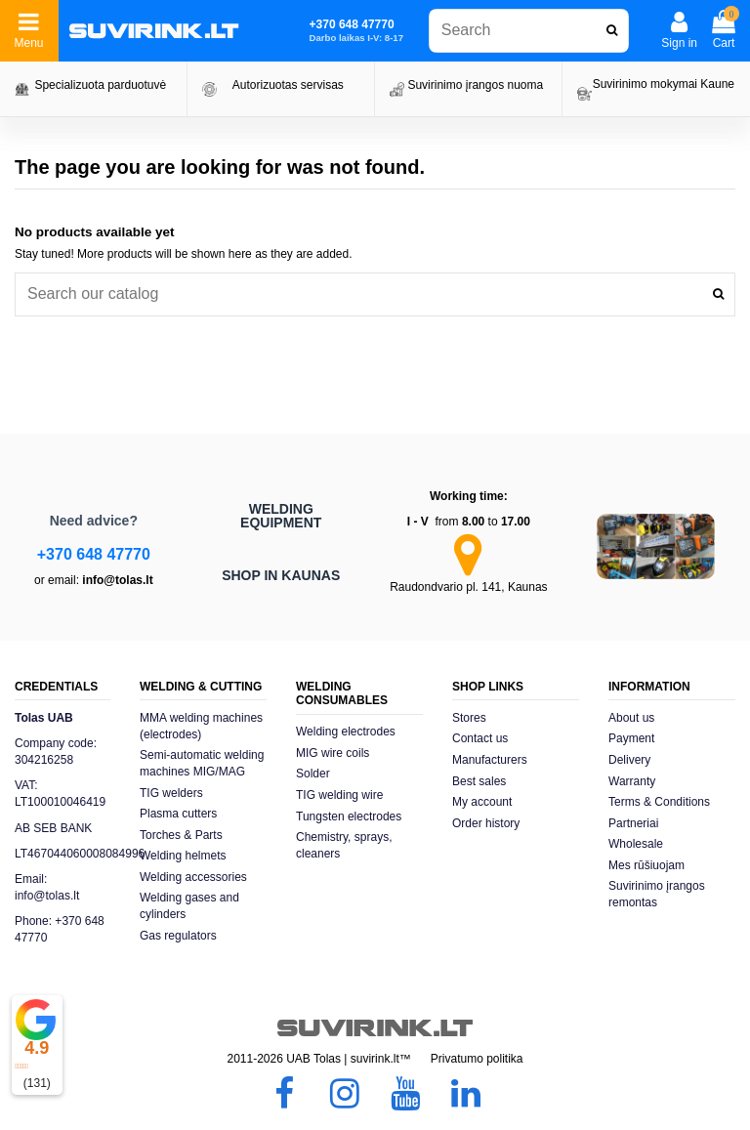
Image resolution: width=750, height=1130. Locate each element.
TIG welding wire (339, 795)
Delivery (629, 760)
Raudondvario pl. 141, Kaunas (468, 587)
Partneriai (633, 823)
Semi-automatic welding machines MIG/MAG (202, 763)
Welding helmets (183, 855)
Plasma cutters (178, 813)
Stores (469, 718)
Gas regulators (178, 935)
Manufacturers (489, 760)
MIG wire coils (332, 753)
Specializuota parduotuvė (100, 85)
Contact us (480, 738)
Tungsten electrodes (348, 816)
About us (631, 718)
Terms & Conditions (659, 802)
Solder (313, 773)
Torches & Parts (181, 835)
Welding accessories (193, 877)
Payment (631, 738)
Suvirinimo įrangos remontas (656, 894)
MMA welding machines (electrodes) (201, 726)
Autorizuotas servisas (288, 85)
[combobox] (529, 31)
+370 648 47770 (93, 554)
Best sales (479, 781)
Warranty (631, 781)
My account (482, 802)
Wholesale (635, 844)
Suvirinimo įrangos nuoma (475, 85)
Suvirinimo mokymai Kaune (663, 84)
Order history (486, 823)
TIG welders (171, 793)
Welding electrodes (346, 731)
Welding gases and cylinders (189, 906)
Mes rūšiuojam (646, 865)
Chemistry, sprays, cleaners (344, 845)
